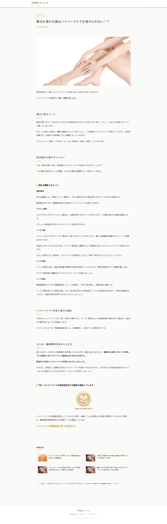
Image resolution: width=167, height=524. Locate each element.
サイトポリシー (92, 514)
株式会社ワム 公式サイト (77, 514)
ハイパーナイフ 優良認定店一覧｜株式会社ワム (56, 425)
